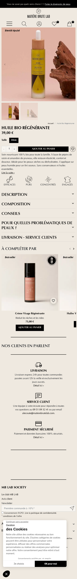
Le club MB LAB (10, 494)
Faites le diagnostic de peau (57, 4)
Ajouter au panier (43, 149)
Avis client (7, 498)
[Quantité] (9, 149)
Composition (38, 204)
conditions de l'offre (12, 516)
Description (38, 194)
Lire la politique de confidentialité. (41, 513)
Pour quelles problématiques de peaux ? (38, 225)
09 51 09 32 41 (40, 409)
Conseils (38, 213)
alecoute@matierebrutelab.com (38, 413)
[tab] (38, 194)
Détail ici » (38, 385)
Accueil (51, 123)
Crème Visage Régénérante (29, 313)
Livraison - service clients (38, 237)
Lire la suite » (8, 172)
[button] (24, 24)
